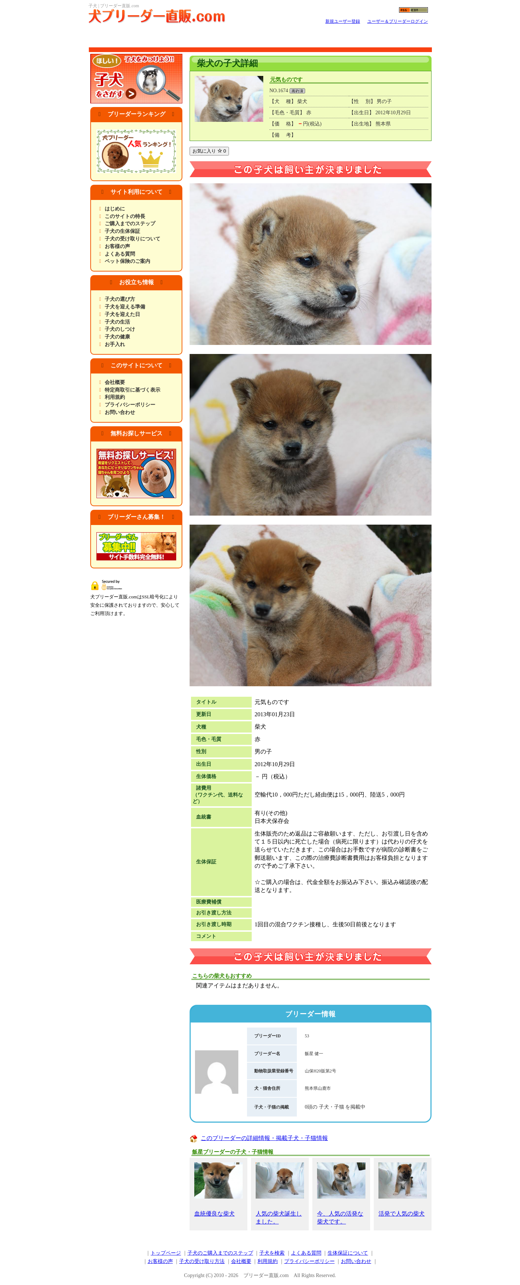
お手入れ (115, 344)
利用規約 (115, 397)
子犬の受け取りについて (132, 239)
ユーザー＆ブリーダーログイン (397, 21)
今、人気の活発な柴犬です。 (341, 1193)
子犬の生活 (117, 322)
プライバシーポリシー (130, 404)
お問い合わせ (120, 412)
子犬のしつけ (120, 329)
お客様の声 (117, 246)
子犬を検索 (272, 1253)
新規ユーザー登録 (342, 21)
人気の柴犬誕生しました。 (280, 1193)
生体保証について (348, 1253)
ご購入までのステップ (130, 223)
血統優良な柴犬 (218, 1189)
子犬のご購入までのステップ (220, 1253)
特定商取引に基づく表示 (132, 390)
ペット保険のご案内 (127, 261)
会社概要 (115, 382)
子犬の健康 (117, 337)
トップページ (166, 1253)
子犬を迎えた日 (122, 314)
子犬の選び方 (120, 299)
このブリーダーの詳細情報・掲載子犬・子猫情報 (264, 1138)
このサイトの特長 (125, 216)
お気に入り (209, 151)
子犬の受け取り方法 (202, 1261)
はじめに (115, 209)
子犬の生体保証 (122, 231)
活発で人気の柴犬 (402, 1189)
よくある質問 (120, 254)
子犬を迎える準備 (125, 306)
